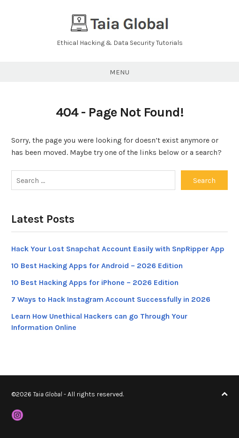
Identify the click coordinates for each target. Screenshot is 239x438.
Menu (119, 72)
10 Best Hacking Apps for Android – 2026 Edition (97, 265)
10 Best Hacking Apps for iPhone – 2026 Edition (95, 282)
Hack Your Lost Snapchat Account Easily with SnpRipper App (117, 248)
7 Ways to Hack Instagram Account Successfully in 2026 (110, 299)
